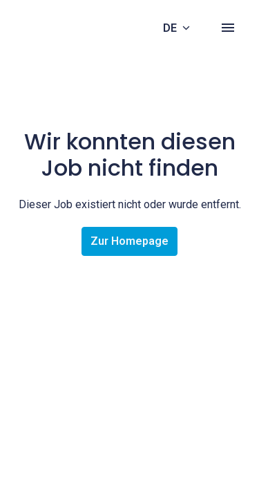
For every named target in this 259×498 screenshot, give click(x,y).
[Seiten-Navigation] (227, 28)
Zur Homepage (129, 241)
